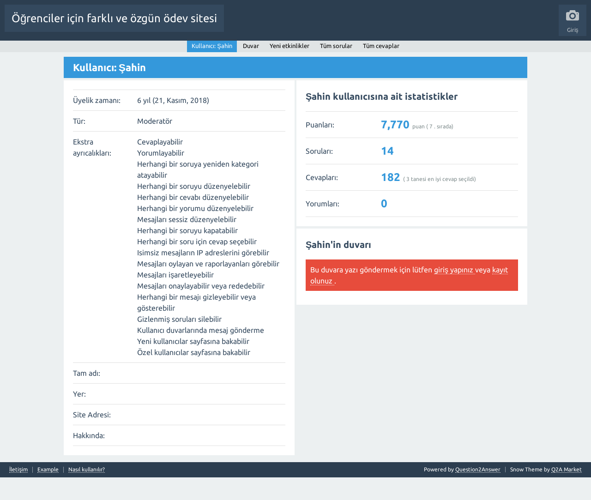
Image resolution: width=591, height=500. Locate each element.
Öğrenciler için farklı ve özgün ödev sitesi (114, 18)
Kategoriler (252, 52)
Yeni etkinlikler (289, 68)
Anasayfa (62, 52)
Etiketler (217, 52)
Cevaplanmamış (176, 52)
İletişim (18, 492)
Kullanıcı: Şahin (212, 68)
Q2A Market (566, 492)
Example (48, 492)
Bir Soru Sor (329, 52)
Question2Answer (478, 492)
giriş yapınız (454, 292)
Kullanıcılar (291, 52)
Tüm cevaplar (381, 68)
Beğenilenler (128, 52)
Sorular (92, 52)
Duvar (251, 68)
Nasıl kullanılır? (86, 492)
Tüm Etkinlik (25, 52)
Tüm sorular (336, 68)
